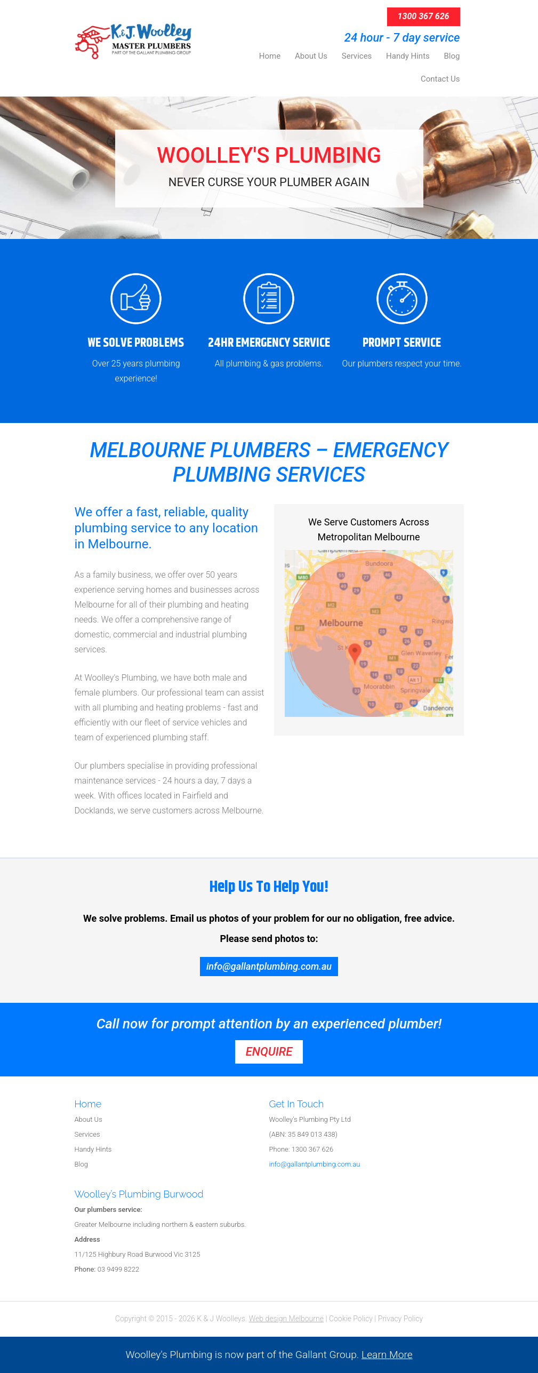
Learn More (387, 1354)
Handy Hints (93, 1149)
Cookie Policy (351, 1318)
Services (87, 1134)
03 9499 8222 (107, 1269)
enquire (269, 1051)
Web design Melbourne (286, 1318)
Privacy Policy (400, 1318)
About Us (88, 1119)
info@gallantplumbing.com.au (269, 966)
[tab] (172, 1105)
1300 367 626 (423, 16)
